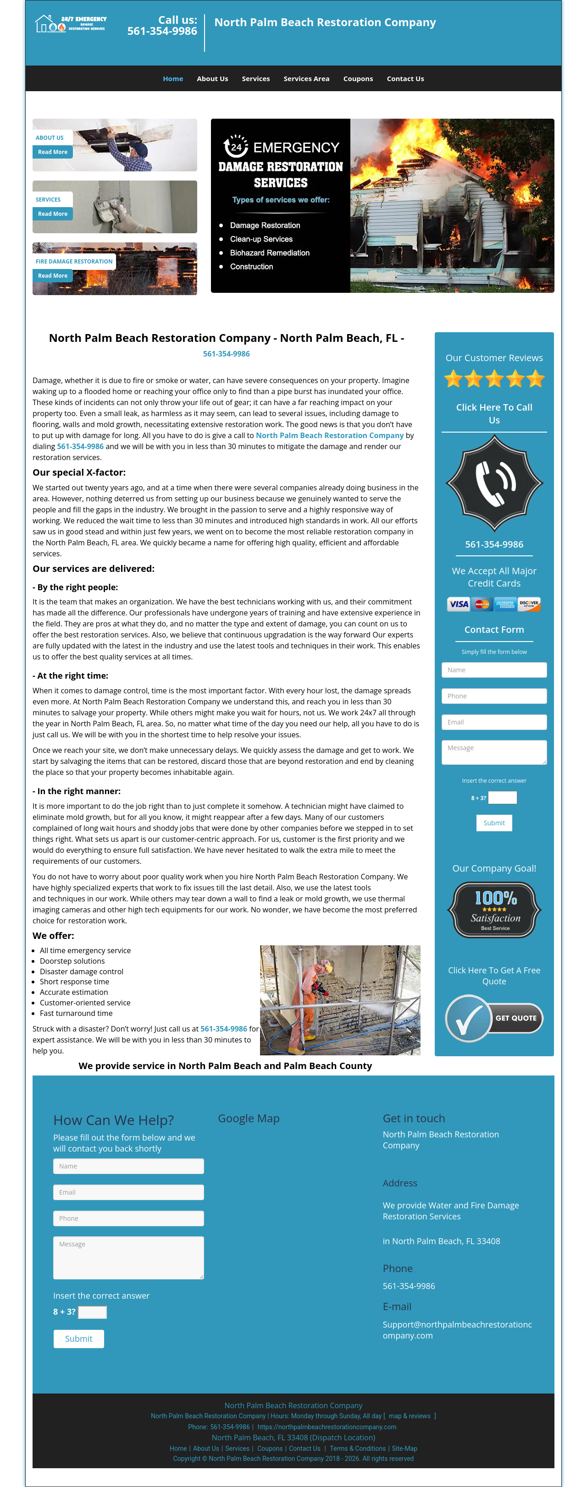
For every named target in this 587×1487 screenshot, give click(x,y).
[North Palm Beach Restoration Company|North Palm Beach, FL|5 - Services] (53, 200)
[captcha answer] (502, 797)
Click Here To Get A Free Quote (494, 976)
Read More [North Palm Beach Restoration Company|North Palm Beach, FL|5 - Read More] (52, 152)
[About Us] (115, 144)
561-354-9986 (162, 30)
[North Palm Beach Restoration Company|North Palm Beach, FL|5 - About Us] (53, 138)
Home (173, 78)
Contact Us (405, 78)
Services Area (307, 78)
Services (256, 78)
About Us (212, 78)
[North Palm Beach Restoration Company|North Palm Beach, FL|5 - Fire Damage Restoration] (74, 261)
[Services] (115, 206)
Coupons (358, 78)
